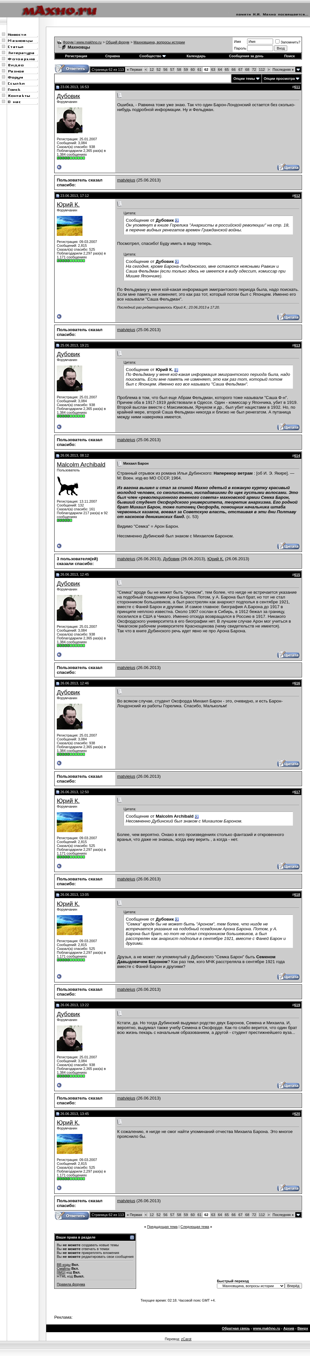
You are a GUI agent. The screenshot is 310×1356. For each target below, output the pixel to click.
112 (262, 69)
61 (200, 69)
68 (247, 69)
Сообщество (152, 56)
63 (213, 69)
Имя (237, 41)
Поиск (289, 56)
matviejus (126, 180)
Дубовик (68, 96)
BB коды (64, 1265)
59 (186, 69)
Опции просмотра (279, 78)
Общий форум (117, 42)
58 (179, 69)
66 (234, 69)
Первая (134, 69)
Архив (288, 1328)
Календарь (196, 56)
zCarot (186, 1339)
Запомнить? (287, 42)
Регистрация (76, 56)
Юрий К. (68, 204)
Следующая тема (194, 1227)
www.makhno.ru (266, 1328)
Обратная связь (236, 1328)
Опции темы (244, 78)
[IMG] (61, 1272)
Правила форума (71, 1284)
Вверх (302, 1328)
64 (220, 69)
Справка (112, 56)
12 (152, 69)
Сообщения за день (246, 56)
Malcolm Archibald (81, 464)
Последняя (283, 69)
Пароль (240, 48)
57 (172, 69)
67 (240, 69)
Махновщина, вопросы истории (159, 42)
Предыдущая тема (162, 1227)
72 (254, 69)
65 (227, 69)
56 (165, 69)
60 (192, 69)
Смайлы (63, 1268)
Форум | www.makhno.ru (82, 42)
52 (158, 69)
